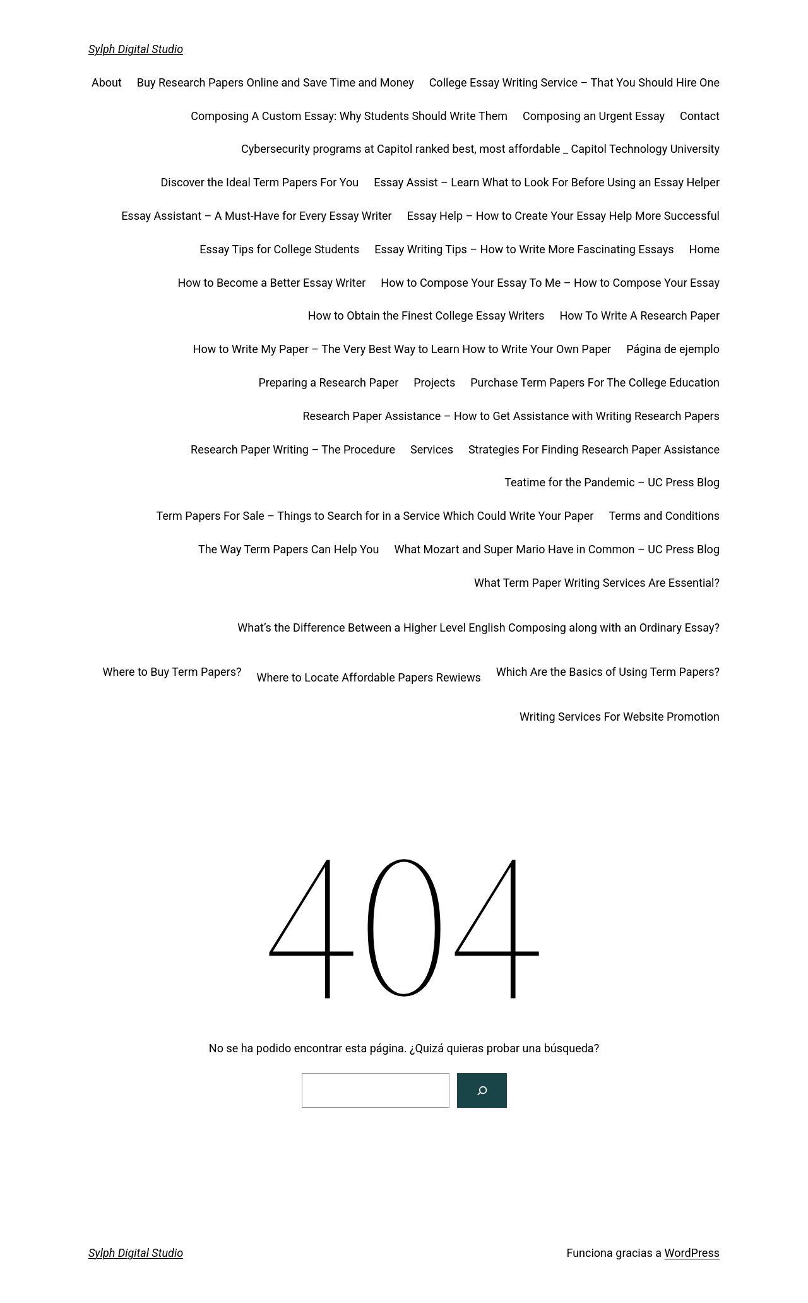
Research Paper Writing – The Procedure (293, 449)
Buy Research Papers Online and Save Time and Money (275, 82)
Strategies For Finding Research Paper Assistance (594, 449)
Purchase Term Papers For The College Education (595, 382)
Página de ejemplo (673, 349)
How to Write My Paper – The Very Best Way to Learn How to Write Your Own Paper (402, 349)
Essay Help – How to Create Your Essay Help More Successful (563, 215)
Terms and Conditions (664, 515)
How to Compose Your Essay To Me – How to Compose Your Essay (550, 282)
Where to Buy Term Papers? (172, 671)
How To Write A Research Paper (639, 315)
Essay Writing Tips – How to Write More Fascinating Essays (524, 249)
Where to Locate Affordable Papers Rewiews (368, 677)
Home (704, 249)
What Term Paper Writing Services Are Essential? (597, 582)
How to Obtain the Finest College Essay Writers (426, 315)
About (107, 82)
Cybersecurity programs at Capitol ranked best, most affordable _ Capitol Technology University (480, 148)
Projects (434, 382)
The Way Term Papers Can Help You (288, 549)
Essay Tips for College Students (279, 249)
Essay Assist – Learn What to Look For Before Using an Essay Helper (547, 182)
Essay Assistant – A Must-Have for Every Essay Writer (256, 215)
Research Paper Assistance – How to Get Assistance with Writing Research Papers (511, 416)
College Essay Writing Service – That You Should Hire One (574, 82)
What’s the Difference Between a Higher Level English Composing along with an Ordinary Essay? (478, 627)
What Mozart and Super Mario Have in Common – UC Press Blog (557, 549)
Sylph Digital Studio (135, 49)
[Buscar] (482, 1090)
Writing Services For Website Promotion (620, 716)
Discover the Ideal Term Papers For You (259, 182)
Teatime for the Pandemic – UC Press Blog (612, 482)
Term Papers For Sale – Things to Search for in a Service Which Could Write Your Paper (375, 515)
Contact (700, 116)
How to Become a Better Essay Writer (271, 282)
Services (431, 449)
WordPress (692, 1252)
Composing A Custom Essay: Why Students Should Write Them (349, 116)
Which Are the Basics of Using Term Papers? (608, 671)
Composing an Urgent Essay (594, 116)
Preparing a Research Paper (328, 382)
